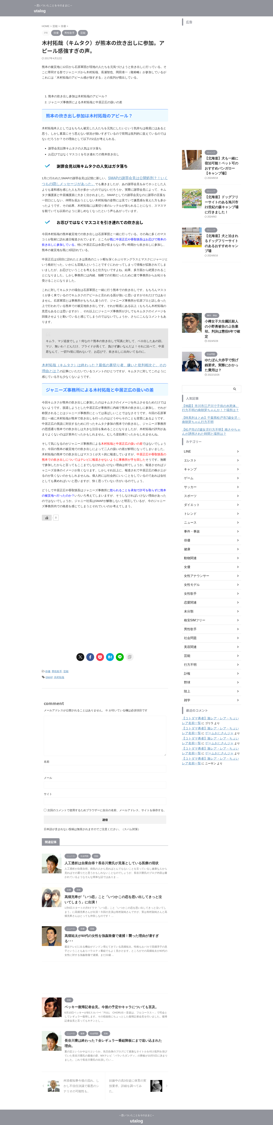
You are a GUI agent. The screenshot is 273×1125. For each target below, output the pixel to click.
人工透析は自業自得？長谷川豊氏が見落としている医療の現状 (109, 859)
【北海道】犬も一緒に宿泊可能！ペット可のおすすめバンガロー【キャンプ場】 (223, 163)
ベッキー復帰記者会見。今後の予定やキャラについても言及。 (109, 998)
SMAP (49, 674)
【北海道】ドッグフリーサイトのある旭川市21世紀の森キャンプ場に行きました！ (223, 194)
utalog (40, 11)
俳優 (47, 668)
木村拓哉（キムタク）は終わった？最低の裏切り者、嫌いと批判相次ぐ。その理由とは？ (101, 363)
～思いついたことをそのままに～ (136, 1106)
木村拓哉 (59, 674)
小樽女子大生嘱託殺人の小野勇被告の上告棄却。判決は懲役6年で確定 (223, 305)
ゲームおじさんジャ (206, 700)
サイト (48, 790)
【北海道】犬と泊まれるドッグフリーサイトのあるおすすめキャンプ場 (223, 226)
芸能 (65, 668)
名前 (46, 758)
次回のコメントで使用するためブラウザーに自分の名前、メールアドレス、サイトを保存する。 (106, 806)
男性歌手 (57, 668)
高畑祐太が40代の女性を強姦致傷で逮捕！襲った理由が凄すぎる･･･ (113, 932)
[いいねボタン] (47, 515)
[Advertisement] (75, 556)
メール (48, 774)
